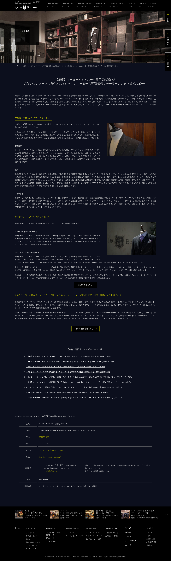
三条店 (148, 536)
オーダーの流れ (31, 548)
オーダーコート (92, 528)
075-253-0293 (44, 437)
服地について (30, 539)
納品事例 (128, 532)
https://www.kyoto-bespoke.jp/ (50, 457)
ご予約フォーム (168, 62)
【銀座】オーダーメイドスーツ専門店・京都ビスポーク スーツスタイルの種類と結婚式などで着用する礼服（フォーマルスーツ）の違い (79, 377)
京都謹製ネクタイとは (112, 532)
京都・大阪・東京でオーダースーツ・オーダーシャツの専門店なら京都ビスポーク (75, 556)
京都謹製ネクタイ (112, 528)
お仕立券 (168, 17)
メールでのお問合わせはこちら (51, 450)
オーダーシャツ (52, 528)
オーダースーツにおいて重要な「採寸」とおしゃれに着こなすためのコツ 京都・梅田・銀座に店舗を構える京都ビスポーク (74, 387)
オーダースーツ (32, 528)
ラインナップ (30, 532)
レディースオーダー (32, 545)
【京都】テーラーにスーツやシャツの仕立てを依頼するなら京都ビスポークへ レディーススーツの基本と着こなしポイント (74, 398)
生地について (50, 538)
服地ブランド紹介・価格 (93, 539)
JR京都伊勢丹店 (151, 542)
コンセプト (129, 528)
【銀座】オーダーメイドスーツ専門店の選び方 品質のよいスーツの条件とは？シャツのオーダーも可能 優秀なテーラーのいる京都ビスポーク (81, 382)
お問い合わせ (168, 39)
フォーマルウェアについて (74, 536)
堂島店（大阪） (151, 539)
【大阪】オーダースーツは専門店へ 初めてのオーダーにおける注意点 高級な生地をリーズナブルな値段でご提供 (70, 361)
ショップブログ (131, 540)
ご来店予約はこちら (51, 471)
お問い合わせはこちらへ (85, 329)
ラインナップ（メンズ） (93, 532)
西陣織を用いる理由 (111, 536)
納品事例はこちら (85, 285)
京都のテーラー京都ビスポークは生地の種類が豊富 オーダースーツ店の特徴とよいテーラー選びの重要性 (67, 392)
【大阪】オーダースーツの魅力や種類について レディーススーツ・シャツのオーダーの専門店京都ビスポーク (69, 356)
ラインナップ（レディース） (95, 536)
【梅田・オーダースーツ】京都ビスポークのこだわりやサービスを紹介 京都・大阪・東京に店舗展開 (65, 367)
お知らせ (128, 536)
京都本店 (149, 532)
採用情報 (149, 545)
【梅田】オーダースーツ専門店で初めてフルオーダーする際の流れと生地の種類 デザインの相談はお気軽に (68, 372)
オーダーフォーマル (73, 528)
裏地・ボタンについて (33, 542)
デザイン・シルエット (33, 536)
